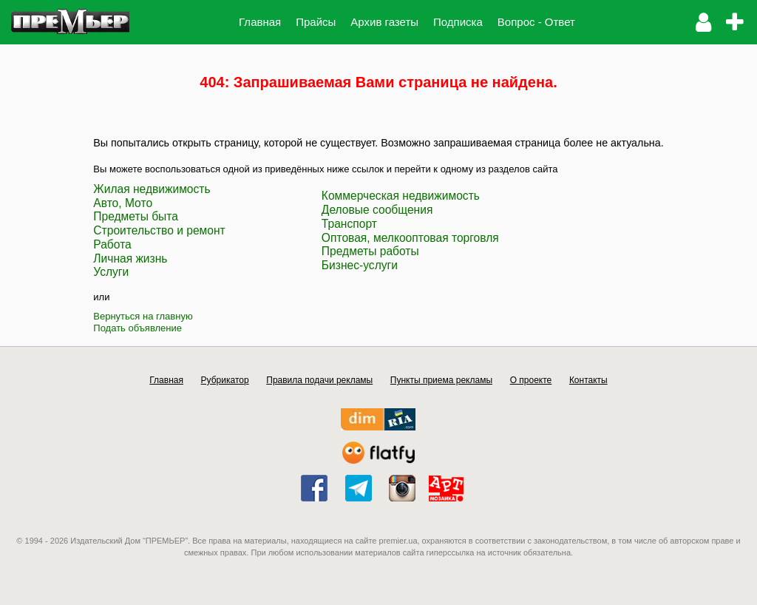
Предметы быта (135, 216)
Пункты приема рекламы (441, 380)
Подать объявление (137, 328)
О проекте (531, 380)
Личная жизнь (130, 258)
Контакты (588, 380)
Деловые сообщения (377, 209)
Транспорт (349, 223)
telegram (358, 488)
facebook (314, 488)
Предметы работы (370, 251)
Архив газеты (384, 22)
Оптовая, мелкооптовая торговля (410, 237)
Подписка (458, 22)
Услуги (111, 272)
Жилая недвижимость (151, 189)
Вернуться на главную (142, 316)
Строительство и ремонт (159, 230)
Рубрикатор (225, 380)
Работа (112, 244)
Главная (260, 22)
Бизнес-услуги (360, 265)
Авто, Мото (122, 203)
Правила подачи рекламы (319, 380)
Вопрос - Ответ (536, 22)
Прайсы (316, 22)
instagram (402, 488)
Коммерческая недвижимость (401, 195)
